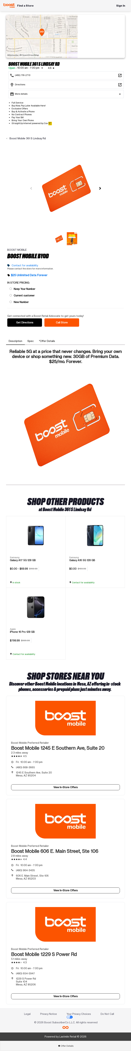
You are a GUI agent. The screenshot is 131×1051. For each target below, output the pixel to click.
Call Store (62, 322)
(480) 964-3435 (25, 870)
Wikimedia (12, 55)
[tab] (15, 341)
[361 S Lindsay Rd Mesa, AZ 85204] (66, 85)
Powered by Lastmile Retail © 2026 (65, 1036)
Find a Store (25, 5)
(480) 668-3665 (25, 767)
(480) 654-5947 (25, 973)
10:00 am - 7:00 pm (29, 761)
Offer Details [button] (65, 1046)
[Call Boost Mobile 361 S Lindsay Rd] (66, 75)
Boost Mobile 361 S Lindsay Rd (27, 138)
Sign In (120, 5)
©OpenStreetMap (29, 55)
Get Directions (24, 322)
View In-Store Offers (65, 787)
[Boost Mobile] (9, 5)
